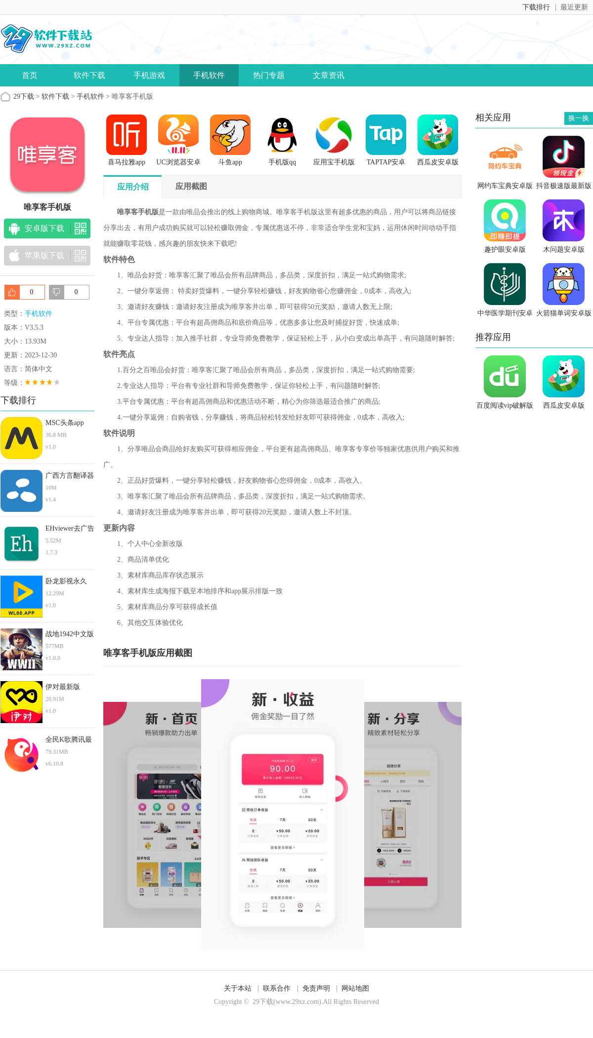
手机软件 (209, 75)
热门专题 (269, 75)
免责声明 (316, 988)
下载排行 (536, 7)
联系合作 (277, 988)
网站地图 (355, 988)
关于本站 (238, 988)
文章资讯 (328, 75)
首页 (30, 75)
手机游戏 (149, 75)
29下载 (23, 96)
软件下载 (89, 75)
